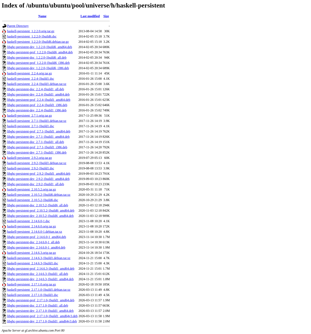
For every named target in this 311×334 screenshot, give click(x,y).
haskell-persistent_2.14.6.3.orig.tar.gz (31, 252)
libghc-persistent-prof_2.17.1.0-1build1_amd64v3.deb (42, 316)
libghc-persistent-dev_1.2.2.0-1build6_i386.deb (38, 68)
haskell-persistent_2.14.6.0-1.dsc (28, 221)
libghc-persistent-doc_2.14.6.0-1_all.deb (33, 242)
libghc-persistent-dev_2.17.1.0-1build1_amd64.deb (40, 310)
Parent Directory (18, 26)
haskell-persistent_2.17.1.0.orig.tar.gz (31, 284)
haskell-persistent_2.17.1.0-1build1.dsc (32, 295)
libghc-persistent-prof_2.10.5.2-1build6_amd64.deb (40, 210)
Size (106, 16)
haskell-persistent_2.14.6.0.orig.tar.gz (31, 226)
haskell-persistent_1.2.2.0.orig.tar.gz (30, 31)
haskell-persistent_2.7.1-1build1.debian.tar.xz (36, 121)
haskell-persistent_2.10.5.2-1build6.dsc (32, 200)
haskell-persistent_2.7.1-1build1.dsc (30, 126)
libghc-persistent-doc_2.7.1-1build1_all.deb (35, 142)
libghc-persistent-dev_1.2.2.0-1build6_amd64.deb (39, 47)
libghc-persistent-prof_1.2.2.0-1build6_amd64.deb (40, 52)
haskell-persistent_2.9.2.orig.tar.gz (29, 157)
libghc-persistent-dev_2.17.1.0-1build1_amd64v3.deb (42, 321)
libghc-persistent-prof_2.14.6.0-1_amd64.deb (36, 237)
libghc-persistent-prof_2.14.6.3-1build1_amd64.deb (40, 268)
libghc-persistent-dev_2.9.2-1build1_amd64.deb (38, 179)
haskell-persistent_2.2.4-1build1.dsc (30, 78)
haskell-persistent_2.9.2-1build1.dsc (30, 168)
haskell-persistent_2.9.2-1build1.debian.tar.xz (36, 163)
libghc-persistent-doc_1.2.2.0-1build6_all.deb (36, 57)
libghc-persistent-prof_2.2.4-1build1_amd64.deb (38, 99)
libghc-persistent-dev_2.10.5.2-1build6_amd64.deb (40, 216)
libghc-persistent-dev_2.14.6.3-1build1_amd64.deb (40, 279)
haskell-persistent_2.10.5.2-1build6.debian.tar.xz (38, 194)
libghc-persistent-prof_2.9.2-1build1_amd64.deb (38, 173)
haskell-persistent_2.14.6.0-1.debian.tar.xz (34, 231)
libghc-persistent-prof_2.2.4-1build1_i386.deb (37, 105)
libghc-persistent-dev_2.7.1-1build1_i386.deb (37, 152)
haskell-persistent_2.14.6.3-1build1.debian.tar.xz (38, 258)
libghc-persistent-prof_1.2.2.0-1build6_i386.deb (38, 63)
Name (42, 16)
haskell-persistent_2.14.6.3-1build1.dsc (32, 263)
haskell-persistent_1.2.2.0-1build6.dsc (32, 36)
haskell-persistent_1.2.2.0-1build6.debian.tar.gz (38, 41)
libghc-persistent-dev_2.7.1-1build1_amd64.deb (38, 136)
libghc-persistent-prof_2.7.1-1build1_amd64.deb (38, 131)
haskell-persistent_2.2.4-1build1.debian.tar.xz (36, 84)
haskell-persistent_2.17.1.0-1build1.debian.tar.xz (38, 289)
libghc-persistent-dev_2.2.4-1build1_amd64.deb (38, 94)
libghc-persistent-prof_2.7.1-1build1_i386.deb (37, 147)
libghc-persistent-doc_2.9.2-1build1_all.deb (35, 184)
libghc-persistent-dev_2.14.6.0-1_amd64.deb (36, 247)
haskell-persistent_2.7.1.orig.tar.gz (29, 115)
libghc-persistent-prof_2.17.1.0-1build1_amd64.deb (40, 300)
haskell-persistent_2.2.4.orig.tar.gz (29, 73)
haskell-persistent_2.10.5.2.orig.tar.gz (31, 189)
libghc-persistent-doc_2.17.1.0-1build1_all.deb (37, 305)
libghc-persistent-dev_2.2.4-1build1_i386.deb (37, 110)
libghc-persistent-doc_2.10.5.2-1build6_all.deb (37, 205)
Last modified (90, 16)
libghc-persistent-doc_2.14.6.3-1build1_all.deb (37, 274)
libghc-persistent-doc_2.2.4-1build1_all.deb (35, 89)
